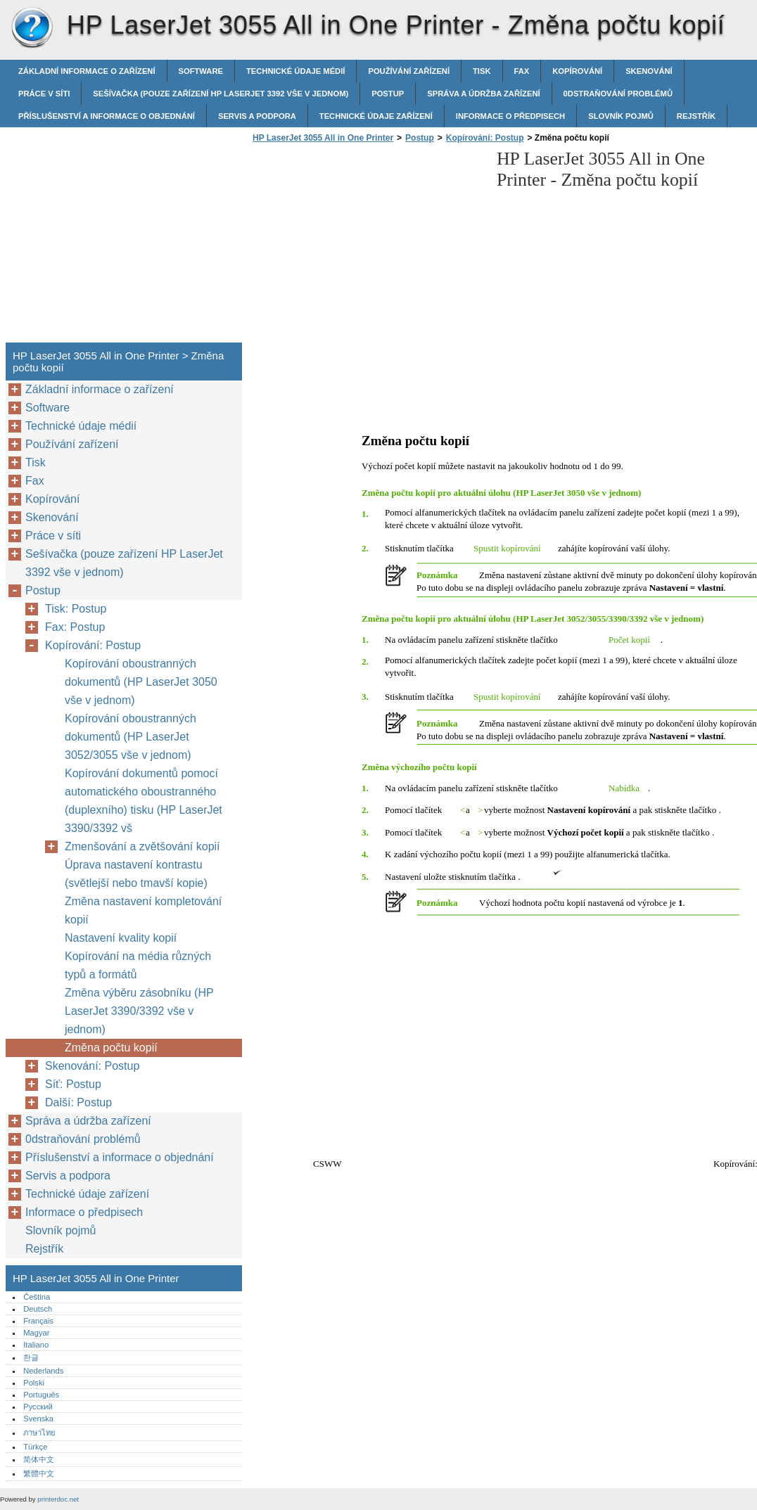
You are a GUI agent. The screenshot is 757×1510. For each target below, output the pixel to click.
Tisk (481, 71)
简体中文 (38, 1459)
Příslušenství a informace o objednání (106, 116)
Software (201, 71)
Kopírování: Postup (485, 138)
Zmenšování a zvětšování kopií (142, 846)
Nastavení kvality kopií (121, 938)
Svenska (38, 1418)
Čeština (36, 1297)
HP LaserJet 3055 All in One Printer (32, 28)
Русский (38, 1406)
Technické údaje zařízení (376, 116)
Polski (33, 1382)
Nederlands (43, 1371)
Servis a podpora (257, 116)
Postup (387, 93)
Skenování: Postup (92, 1066)
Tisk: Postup (75, 609)
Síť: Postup (73, 1084)
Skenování (649, 71)
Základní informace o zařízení (86, 71)
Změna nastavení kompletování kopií (143, 910)
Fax (522, 71)
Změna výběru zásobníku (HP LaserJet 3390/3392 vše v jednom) (139, 1011)
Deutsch (37, 1309)
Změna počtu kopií (111, 1048)
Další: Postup (78, 1102)
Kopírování (577, 71)
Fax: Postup (75, 627)
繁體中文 (38, 1473)
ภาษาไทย (39, 1432)
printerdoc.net (58, 1499)
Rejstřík (696, 116)
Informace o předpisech (510, 116)
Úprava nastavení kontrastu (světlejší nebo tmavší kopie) (136, 874)
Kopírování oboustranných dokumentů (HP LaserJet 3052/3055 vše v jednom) (130, 736)
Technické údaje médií (295, 71)
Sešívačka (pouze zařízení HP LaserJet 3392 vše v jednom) (220, 93)
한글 (31, 1357)
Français (38, 1321)
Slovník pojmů (621, 116)
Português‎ (41, 1394)
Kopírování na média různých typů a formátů (138, 965)
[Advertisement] (367, 246)
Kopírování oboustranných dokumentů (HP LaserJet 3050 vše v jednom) (141, 682)
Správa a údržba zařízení (483, 93)
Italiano (36, 1345)
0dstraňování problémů (618, 93)
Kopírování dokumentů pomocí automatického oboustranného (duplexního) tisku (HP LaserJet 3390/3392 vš (143, 800)
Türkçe (35, 1446)
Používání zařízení (409, 71)
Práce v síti (44, 93)
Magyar (36, 1333)
